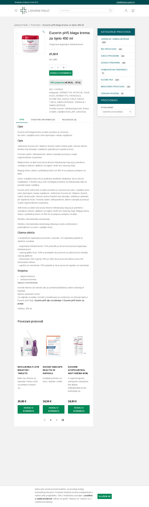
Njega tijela (69, 99)
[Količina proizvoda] (58, 67)
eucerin (60, 108)
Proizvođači (107, 107)
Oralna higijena (110, 93)
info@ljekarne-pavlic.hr (126, 2)
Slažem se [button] (105, 496)
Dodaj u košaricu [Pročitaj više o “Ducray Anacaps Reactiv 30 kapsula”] (53, 438)
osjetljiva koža (63, 112)
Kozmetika (107, 80)
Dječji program (110, 56)
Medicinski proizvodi (113, 86)
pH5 (73, 112)
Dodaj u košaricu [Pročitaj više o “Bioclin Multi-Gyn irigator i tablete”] (28, 438)
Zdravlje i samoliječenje (115, 39)
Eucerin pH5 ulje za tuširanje (48, 329)
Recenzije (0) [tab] (69, 120)
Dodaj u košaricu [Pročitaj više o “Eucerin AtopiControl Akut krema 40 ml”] (78, 438)
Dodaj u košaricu (60, 73)
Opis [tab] (21, 119)
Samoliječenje (65, 102)
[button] (43, 31)
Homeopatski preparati (114, 70)
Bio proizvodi (109, 49)
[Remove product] (64, 67)
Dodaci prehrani (110, 63)
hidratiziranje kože (73, 108)
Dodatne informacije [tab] (43, 120)
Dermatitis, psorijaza (68, 96)
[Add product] (52, 67)
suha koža (81, 112)
